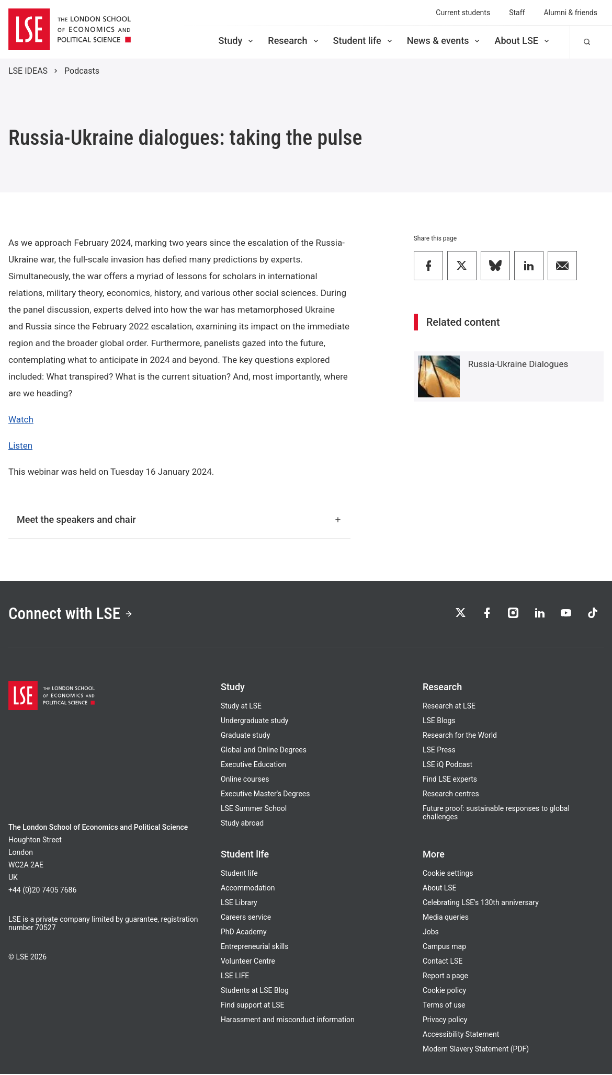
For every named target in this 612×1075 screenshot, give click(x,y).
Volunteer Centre (248, 962)
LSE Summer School (254, 809)
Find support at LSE (253, 1006)
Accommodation (248, 889)
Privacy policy (445, 1020)
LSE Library (239, 903)
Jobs (431, 933)
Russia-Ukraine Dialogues (518, 364)
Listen (20, 445)
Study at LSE (241, 707)
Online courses (245, 780)
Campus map (444, 947)
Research (294, 40)
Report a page (445, 977)
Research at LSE (449, 707)
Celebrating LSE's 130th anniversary (481, 903)
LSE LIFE (235, 977)
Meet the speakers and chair (179, 519)
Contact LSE (442, 962)
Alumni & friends (570, 12)
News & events (444, 40)
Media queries (446, 918)
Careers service (246, 918)
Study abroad (242, 824)
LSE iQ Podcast (447, 765)
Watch (20, 419)
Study (236, 40)
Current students (463, 12)
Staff (517, 12)
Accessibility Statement (461, 1035)
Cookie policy (444, 991)
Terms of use (444, 1006)
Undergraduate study (254, 721)
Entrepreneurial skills (254, 947)
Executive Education (253, 765)
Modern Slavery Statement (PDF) (476, 1050)
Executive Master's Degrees (265, 795)
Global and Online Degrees (264, 751)
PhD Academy (244, 933)
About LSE (522, 40)
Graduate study (245, 736)
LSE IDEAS (28, 71)
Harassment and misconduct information (288, 1020)
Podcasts (81, 71)
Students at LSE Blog (255, 991)
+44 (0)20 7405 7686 (42, 891)
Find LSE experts (450, 780)
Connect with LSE (72, 614)
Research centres (451, 795)
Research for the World (460, 736)
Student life (363, 40)
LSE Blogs (439, 721)
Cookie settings (448, 874)
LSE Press (439, 751)
